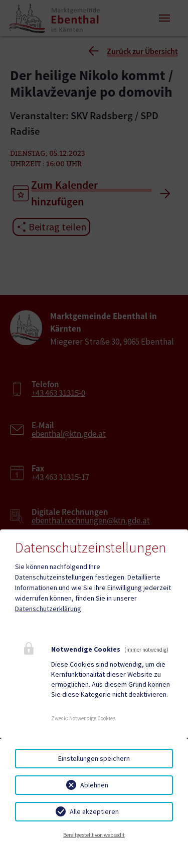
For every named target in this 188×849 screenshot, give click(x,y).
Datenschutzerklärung (48, 608)
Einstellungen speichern (94, 758)
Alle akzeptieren (94, 811)
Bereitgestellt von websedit (94, 834)
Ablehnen (94, 784)
